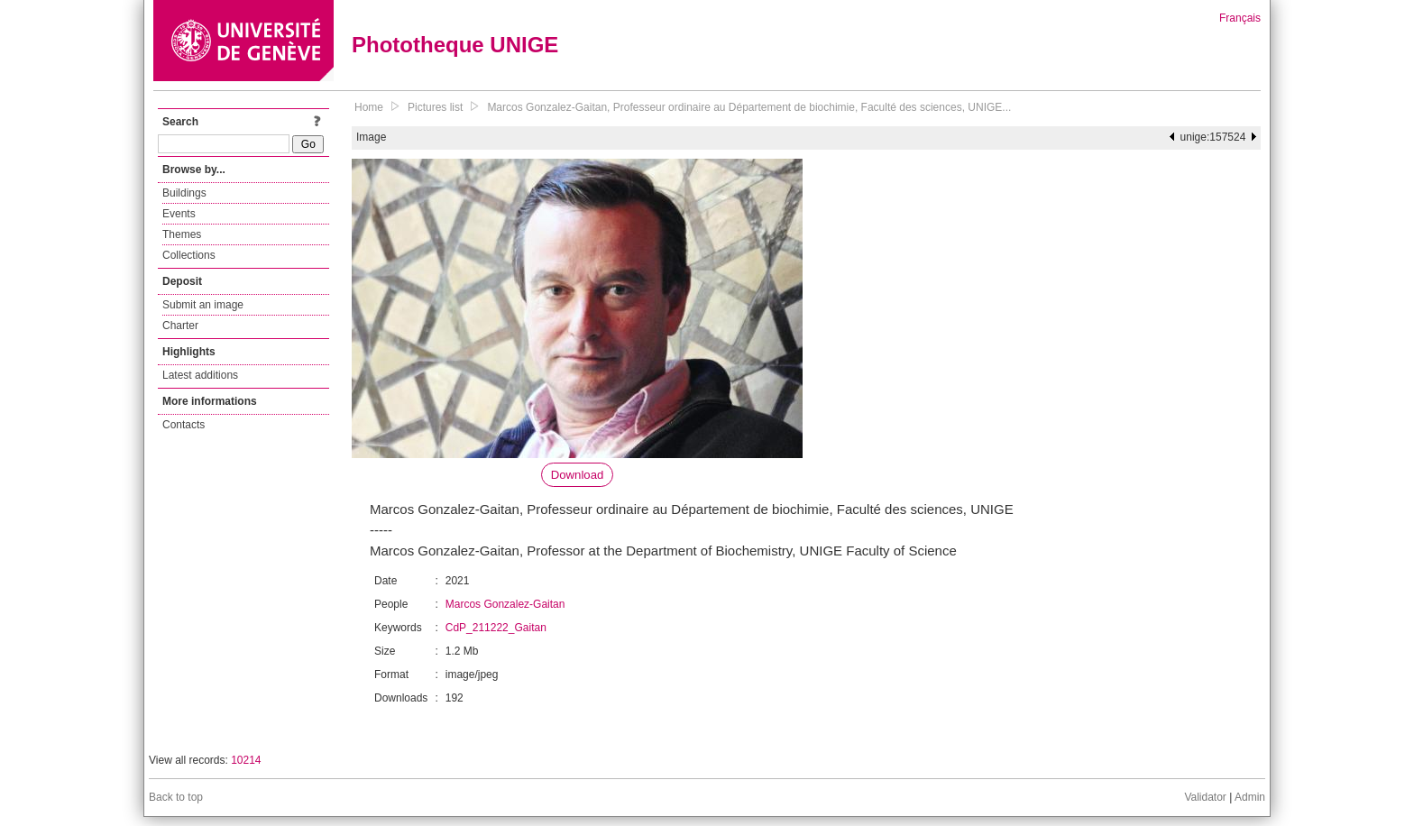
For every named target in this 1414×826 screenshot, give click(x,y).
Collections (189, 255)
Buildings (184, 193)
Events (179, 213)
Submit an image (202, 304)
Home (368, 107)
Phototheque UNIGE (455, 44)
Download (577, 475)
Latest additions (200, 375)
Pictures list (435, 107)
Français (1240, 18)
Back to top (176, 797)
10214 (246, 760)
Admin (1250, 797)
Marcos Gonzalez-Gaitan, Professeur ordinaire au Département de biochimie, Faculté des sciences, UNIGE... (749, 107)
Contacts (183, 424)
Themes (181, 234)
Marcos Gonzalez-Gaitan (505, 604)
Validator (1205, 797)
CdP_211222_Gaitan (495, 627)
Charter (180, 325)
